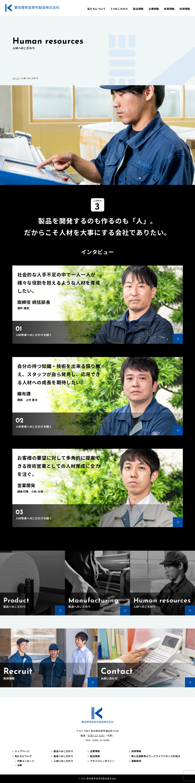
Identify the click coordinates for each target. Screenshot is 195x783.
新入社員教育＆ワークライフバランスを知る (155, 756)
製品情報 (138, 8)
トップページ (22, 751)
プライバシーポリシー (102, 761)
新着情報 (169, 8)
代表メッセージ (25, 761)
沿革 (19, 765)
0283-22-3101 (96, 735)
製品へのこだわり (63, 751)
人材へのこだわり (63, 761)
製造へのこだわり (63, 756)
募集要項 (136, 761)
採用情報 (185, 8)
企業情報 (154, 8)
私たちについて (96, 8)
